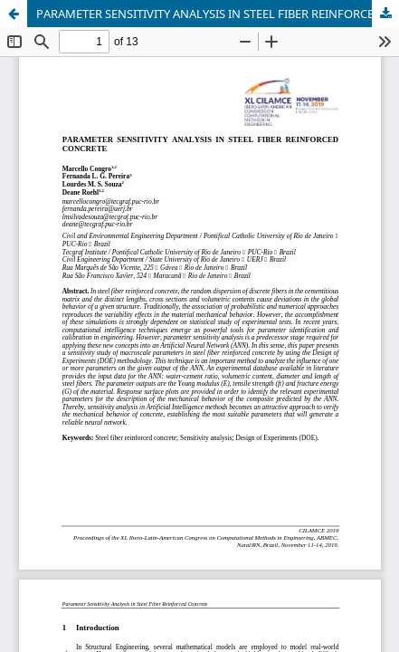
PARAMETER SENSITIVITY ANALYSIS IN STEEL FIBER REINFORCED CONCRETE (217, 13)
